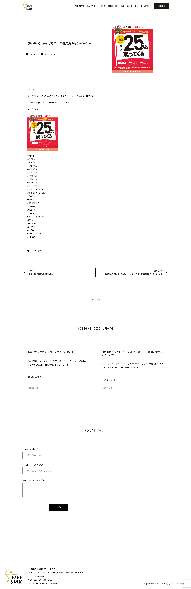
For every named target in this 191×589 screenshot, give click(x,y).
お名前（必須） (29, 449)
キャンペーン (50, 54)
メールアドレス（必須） (33, 464)
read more (34, 377)
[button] (95, 299)
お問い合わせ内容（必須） (34, 480)
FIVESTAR (38, 251)
